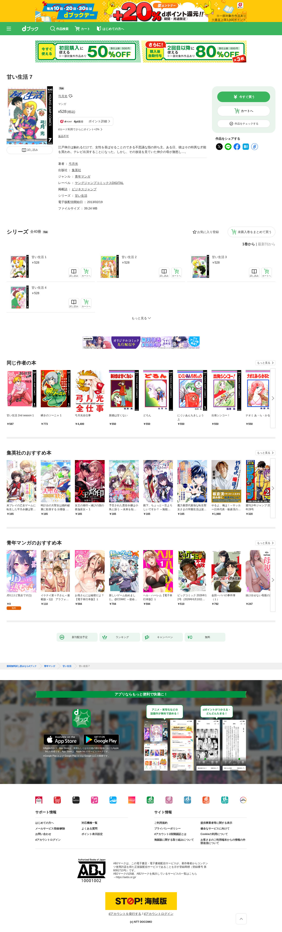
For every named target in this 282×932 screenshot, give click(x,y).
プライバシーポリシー (167, 828)
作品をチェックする (246, 123)
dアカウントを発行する (125, 913)
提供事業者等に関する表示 (216, 822)
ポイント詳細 (98, 121)
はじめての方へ (44, 822)
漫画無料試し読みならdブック (22, 666)
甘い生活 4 (39, 287)
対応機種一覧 (89, 822)
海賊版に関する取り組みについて (174, 839)
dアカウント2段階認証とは (170, 834)
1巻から (248, 244)
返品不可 (63, 136)
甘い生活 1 (39, 257)
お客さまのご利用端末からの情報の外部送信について (222, 841)
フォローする (70, 96)
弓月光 (62, 96)
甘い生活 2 (129, 257)
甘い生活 (81, 195)
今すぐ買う (247, 97)
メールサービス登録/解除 (50, 828)
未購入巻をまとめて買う (255, 232)
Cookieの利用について (214, 834)
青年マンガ (82, 176)
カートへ (247, 111)
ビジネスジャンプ (84, 189)
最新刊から (266, 244)
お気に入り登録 (208, 232)
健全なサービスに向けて (215, 828)
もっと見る (263, 362)
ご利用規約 (160, 822)
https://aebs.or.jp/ (126, 877)
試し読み (32, 149)
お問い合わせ (43, 834)
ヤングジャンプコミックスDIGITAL (99, 183)
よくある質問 (89, 828)
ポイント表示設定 (92, 834)
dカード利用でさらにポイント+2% (78, 129)
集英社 (76, 170)
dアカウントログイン (48, 839)
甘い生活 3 (219, 257)
